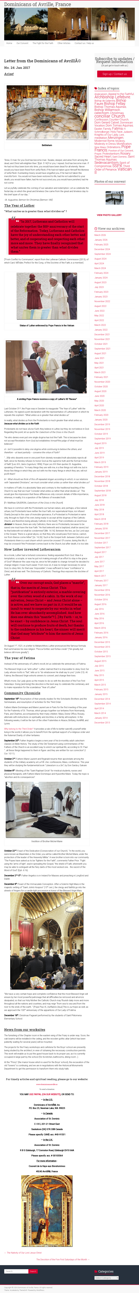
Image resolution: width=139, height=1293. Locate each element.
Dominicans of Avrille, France (37, 4)
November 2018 (102, 481)
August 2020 (100, 391)
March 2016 (100, 628)
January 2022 (101, 329)
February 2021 (101, 377)
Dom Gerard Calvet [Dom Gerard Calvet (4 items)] (106, 122)
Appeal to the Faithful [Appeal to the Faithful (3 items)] (121, 94)
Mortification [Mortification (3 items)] (124, 143)
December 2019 (102, 424)
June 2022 (99, 311)
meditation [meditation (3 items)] (100, 137)
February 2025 (101, 244)
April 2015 (99, 680)
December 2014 (102, 699)
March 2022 (100, 325)
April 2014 (99, 708)
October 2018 (101, 486)
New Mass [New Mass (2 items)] (100, 147)
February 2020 (101, 415)
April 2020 (99, 405)
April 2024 (99, 263)
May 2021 (99, 363)
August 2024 (100, 258)
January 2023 (101, 296)
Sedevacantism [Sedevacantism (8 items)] (106, 163)
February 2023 (101, 292)
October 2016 (101, 599)
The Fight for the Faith (43, 43)
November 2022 (102, 301)
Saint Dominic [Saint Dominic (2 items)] (119, 156)
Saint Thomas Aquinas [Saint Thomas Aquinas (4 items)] (114, 158)
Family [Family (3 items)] (107, 128)
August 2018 (100, 495)
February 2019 (101, 467)
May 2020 (99, 400)
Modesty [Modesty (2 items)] (120, 140)
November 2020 (102, 382)
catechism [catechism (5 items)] (101, 113)
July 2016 (99, 609)
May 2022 (99, 315)
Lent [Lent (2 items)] (121, 134)
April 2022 (99, 320)
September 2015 (102, 656)
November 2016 (102, 595)
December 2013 (102, 722)
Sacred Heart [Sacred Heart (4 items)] (102, 156)
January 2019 (101, 471)
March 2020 (100, 410)
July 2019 (99, 448)
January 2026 (101, 240)
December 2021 (102, 334)
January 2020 (101, 419)
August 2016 (100, 604)
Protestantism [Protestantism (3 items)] (110, 153)
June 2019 (99, 453)
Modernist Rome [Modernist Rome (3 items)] (104, 140)
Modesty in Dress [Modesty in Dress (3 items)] (105, 143)
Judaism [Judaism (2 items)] (127, 131)
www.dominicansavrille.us (47, 1084)
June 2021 (99, 358)
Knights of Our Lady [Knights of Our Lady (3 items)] (106, 134)
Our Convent (22, 43)
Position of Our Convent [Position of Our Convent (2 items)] (120, 150)
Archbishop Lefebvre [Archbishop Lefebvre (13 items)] (112, 97)
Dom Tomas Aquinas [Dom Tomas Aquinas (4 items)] (119, 125)
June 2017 (99, 561)
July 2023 (99, 287)
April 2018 (99, 514)
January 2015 (101, 694)
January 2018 (101, 528)
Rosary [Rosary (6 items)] (125, 153)
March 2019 (100, 462)
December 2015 (102, 642)
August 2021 (100, 353)
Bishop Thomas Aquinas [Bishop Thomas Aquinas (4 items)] (110, 106)
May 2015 (99, 675)
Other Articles (64, 43)
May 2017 (99, 566)
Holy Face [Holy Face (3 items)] (116, 131)
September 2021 (102, 348)
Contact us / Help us (84, 43)
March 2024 (100, 268)
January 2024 (101, 277)
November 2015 (102, 647)
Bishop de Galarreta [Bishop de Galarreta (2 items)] (104, 100)
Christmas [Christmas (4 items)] (117, 113)
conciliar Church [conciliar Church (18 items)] (109, 116)
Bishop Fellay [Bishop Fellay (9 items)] (114, 103)
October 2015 (101, 651)
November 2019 (102, 429)
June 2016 (99, 613)
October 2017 (101, 542)
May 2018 (99, 509)
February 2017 (101, 580)
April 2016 (99, 623)
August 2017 (100, 552)
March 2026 (100, 235)
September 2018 (102, 490)
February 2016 (101, 632)
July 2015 (99, 666)
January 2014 (101, 718)
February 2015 (101, 689)
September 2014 (102, 703)
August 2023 (100, 282)
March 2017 (100, 576)
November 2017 (102, 538)
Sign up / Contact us (115, 74)
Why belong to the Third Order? (19, 729)
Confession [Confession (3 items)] (101, 119)
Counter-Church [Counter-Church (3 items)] (118, 119)
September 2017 (102, 547)
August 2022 (100, 306)
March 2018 (100, 519)
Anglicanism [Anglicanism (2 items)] (100, 94)
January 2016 (101, 637)
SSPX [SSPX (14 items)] (117, 165)
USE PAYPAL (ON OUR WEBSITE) (45, 1094)
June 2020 (99, 396)
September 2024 (102, 254)
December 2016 (102, 590)
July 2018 (99, 500)
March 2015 (100, 684)
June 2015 (99, 670)
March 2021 (100, 372)
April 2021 (99, 367)
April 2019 (99, 457)
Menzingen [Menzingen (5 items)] (115, 138)
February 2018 (101, 524)
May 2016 (99, 618)
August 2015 (100, 661)
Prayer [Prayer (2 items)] (98, 153)
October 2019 (101, 434)
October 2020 (101, 386)
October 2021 (101, 344)
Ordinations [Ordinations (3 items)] (113, 147)
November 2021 (102, 339)
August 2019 (100, 443)
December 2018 (102, 476)
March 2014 (100, 713)
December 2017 (102, 533)
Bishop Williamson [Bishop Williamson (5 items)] (107, 110)
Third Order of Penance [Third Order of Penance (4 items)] (112, 167)
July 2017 (99, 557)
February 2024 (101, 273)
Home (9, 43)
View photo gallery (109, 215)
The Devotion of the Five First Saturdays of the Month (63, 1259)
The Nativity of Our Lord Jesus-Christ (23, 1252)
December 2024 (102, 249)
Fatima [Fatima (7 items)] (117, 128)
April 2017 (99, 571)
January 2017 (101, 585)
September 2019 (102, 438)
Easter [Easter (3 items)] (98, 128)
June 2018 (99, 505)
